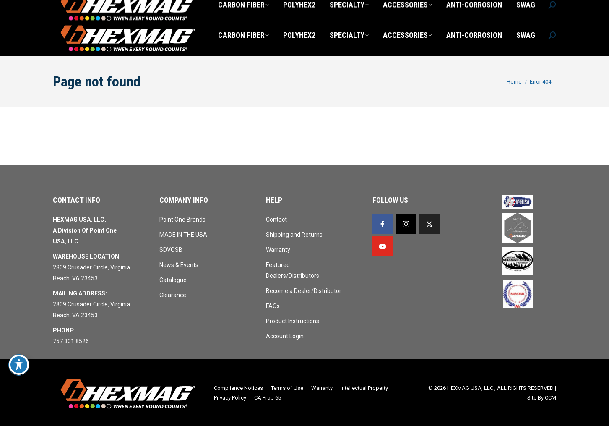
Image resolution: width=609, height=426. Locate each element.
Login (453, 7)
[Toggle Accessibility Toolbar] (19, 365)
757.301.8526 (74, 7)
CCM (550, 398)
